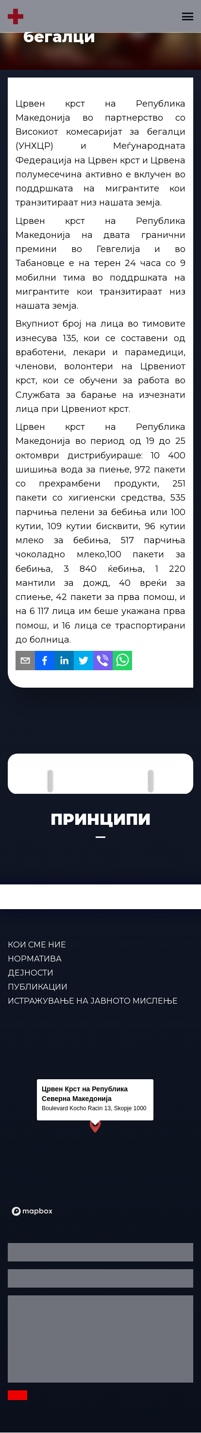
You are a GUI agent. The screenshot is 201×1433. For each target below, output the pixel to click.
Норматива (35, 958)
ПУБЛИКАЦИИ (37, 987)
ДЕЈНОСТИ (30, 972)
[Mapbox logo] (32, 1211)
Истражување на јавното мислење (93, 1001)
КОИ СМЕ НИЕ (37, 944)
